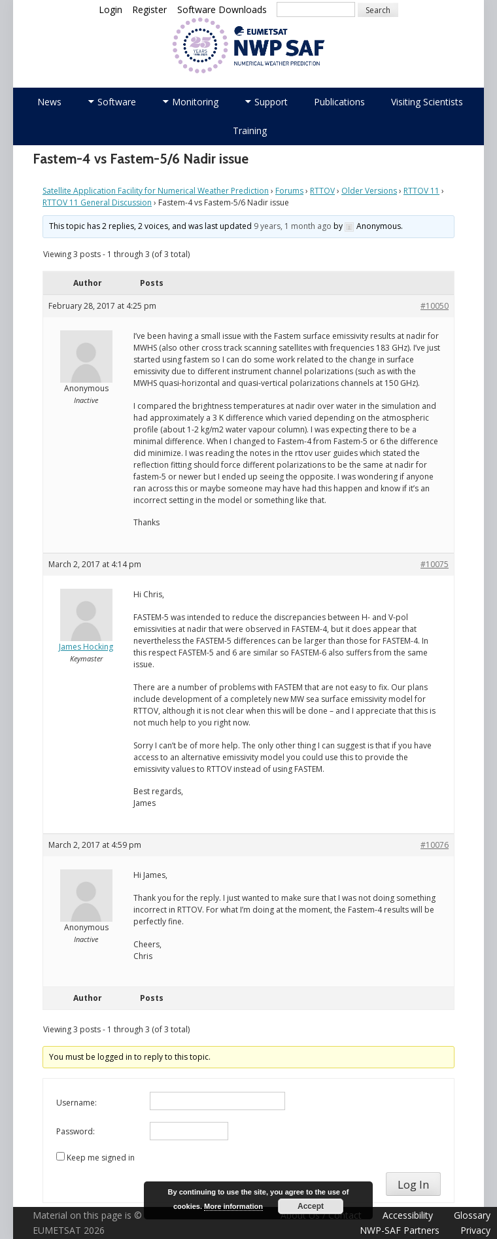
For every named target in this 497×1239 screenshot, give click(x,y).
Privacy (475, 1230)
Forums (289, 190)
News (49, 102)
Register (149, 9)
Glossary (472, 1215)
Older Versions (369, 190)
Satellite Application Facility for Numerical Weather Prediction (156, 190)
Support (271, 102)
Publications (339, 102)
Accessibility (408, 1215)
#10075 (434, 564)
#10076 (434, 844)
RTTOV (322, 190)
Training (250, 130)
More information (233, 1206)
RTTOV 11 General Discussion (97, 202)
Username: (76, 1102)
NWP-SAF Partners (399, 1230)
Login (110, 9)
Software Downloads (222, 9)
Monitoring (195, 102)
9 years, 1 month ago (293, 226)
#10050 (434, 305)
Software (116, 102)
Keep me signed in (101, 1157)
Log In (413, 1184)
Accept (311, 1206)
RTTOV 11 (421, 190)
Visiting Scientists (427, 102)
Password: (75, 1131)
